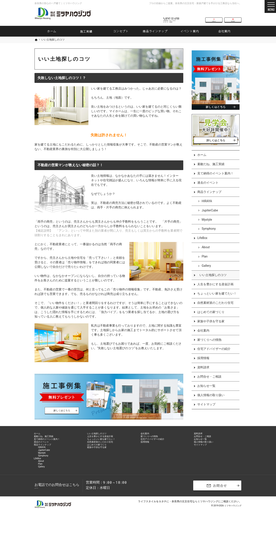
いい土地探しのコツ (211, 280)
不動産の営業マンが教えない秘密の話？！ (70, 165)
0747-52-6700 (173, 15)
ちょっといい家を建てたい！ (215, 299)
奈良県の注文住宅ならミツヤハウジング (195, 534)
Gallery (204, 271)
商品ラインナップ (207, 197)
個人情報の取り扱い (209, 400)
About (204, 252)
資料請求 (201, 373)
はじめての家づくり (209, 317)
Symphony (207, 234)
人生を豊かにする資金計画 (213, 289)
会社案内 (201, 336)
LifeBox (200, 243)
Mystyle (205, 225)
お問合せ (214, 15)
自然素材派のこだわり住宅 (213, 308)
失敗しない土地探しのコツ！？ (62, 78)
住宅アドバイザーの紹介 (212, 354)
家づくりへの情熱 (207, 345)
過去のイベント (205, 188)
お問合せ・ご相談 (207, 382)
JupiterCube (208, 216)
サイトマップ (204, 410)
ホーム (199, 160)
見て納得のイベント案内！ (213, 179)
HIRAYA (205, 206)
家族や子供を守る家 (209, 327)
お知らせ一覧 (204, 391)
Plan (203, 262)
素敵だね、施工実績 (209, 169)
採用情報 (201, 363)
